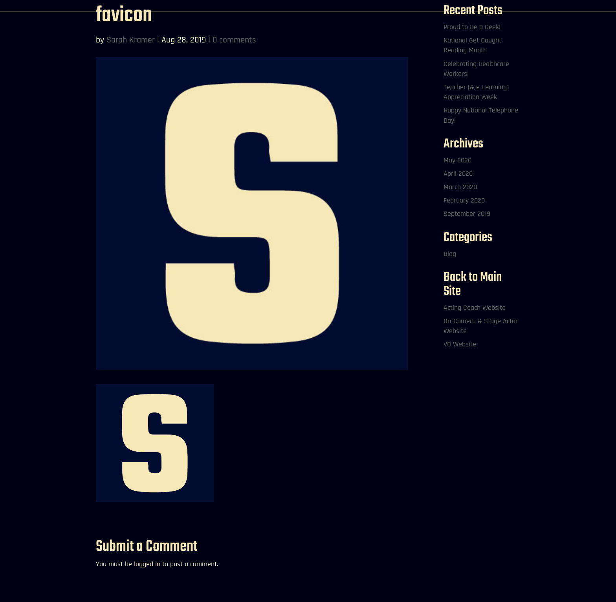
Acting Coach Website (475, 307)
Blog (450, 253)
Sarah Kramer (130, 40)
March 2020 (460, 186)
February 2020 (464, 200)
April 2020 (458, 173)
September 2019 (467, 213)
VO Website (460, 344)
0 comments (234, 40)
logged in (147, 564)
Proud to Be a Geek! (472, 26)
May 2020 (457, 160)
